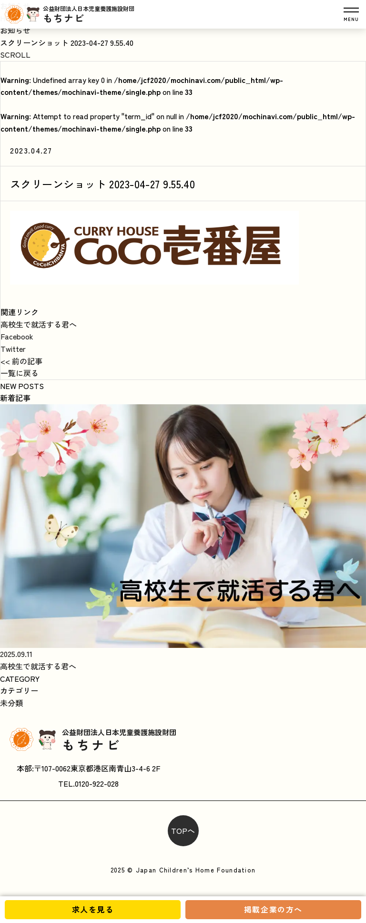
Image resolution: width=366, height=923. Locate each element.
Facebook (16, 336)
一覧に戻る (19, 373)
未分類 (11, 702)
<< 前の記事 (21, 361)
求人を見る (93, 909)
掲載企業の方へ (273, 909)
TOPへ (183, 830)
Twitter (13, 348)
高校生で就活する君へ (38, 324)
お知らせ (15, 30)
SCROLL (15, 54)
